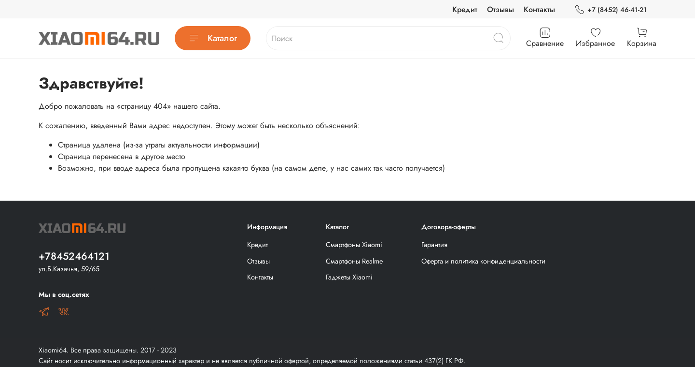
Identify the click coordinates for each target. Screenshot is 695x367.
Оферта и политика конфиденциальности (483, 261)
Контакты (539, 9)
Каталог (212, 38)
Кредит (464, 9)
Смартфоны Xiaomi (354, 245)
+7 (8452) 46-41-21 (610, 10)
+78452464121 (74, 256)
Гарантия (434, 245)
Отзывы (500, 9)
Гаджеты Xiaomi (349, 277)
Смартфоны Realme (354, 261)
